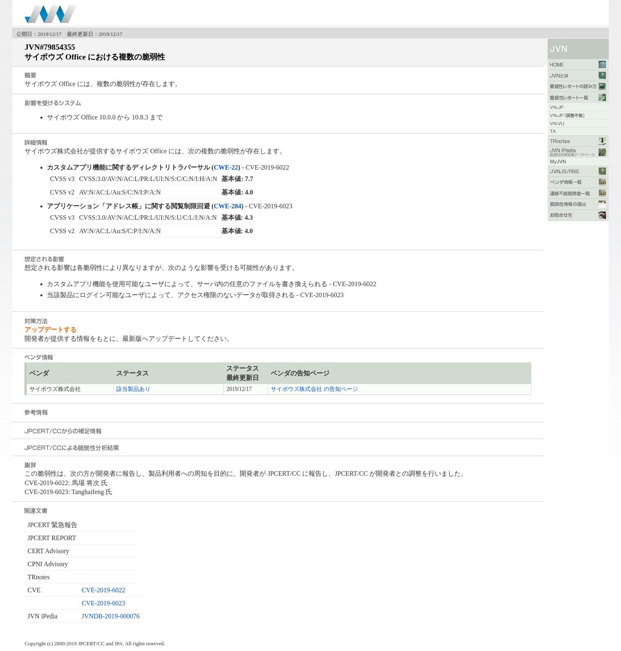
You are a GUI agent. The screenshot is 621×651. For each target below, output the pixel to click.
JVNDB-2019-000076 (110, 616)
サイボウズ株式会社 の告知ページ (314, 389)
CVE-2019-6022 (103, 590)
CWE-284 (227, 206)
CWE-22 (226, 167)
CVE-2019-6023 (103, 603)
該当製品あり (133, 389)
